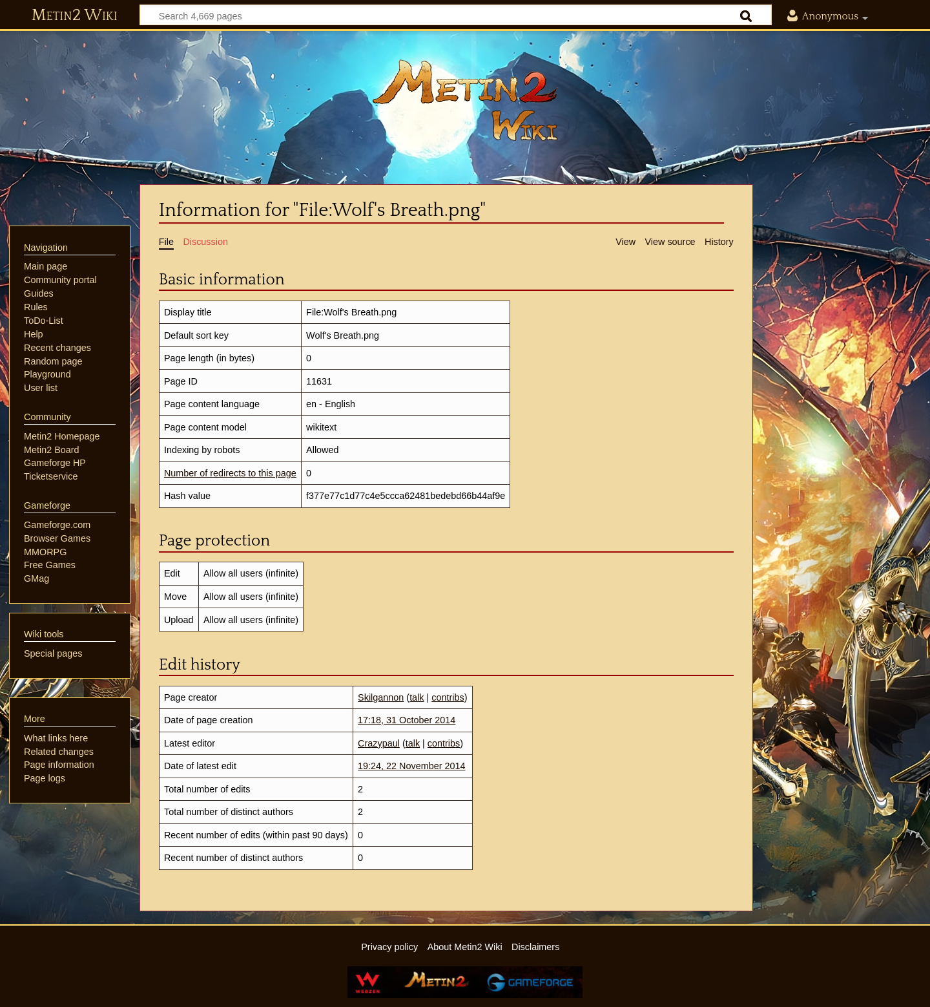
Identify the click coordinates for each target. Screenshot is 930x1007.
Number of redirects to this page (230, 473)
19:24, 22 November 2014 (411, 766)
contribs (447, 697)
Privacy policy (389, 947)
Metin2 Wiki (75, 15)
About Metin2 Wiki (465, 947)
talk (416, 697)
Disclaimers (535, 947)
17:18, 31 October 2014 (406, 720)
